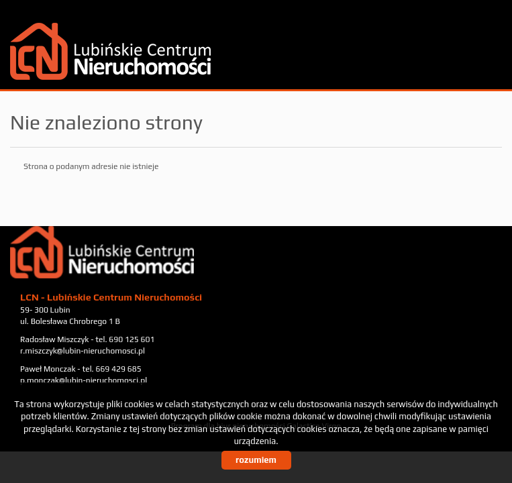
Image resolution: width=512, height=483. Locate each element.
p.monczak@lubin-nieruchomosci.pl (83, 380)
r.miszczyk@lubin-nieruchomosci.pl (82, 351)
